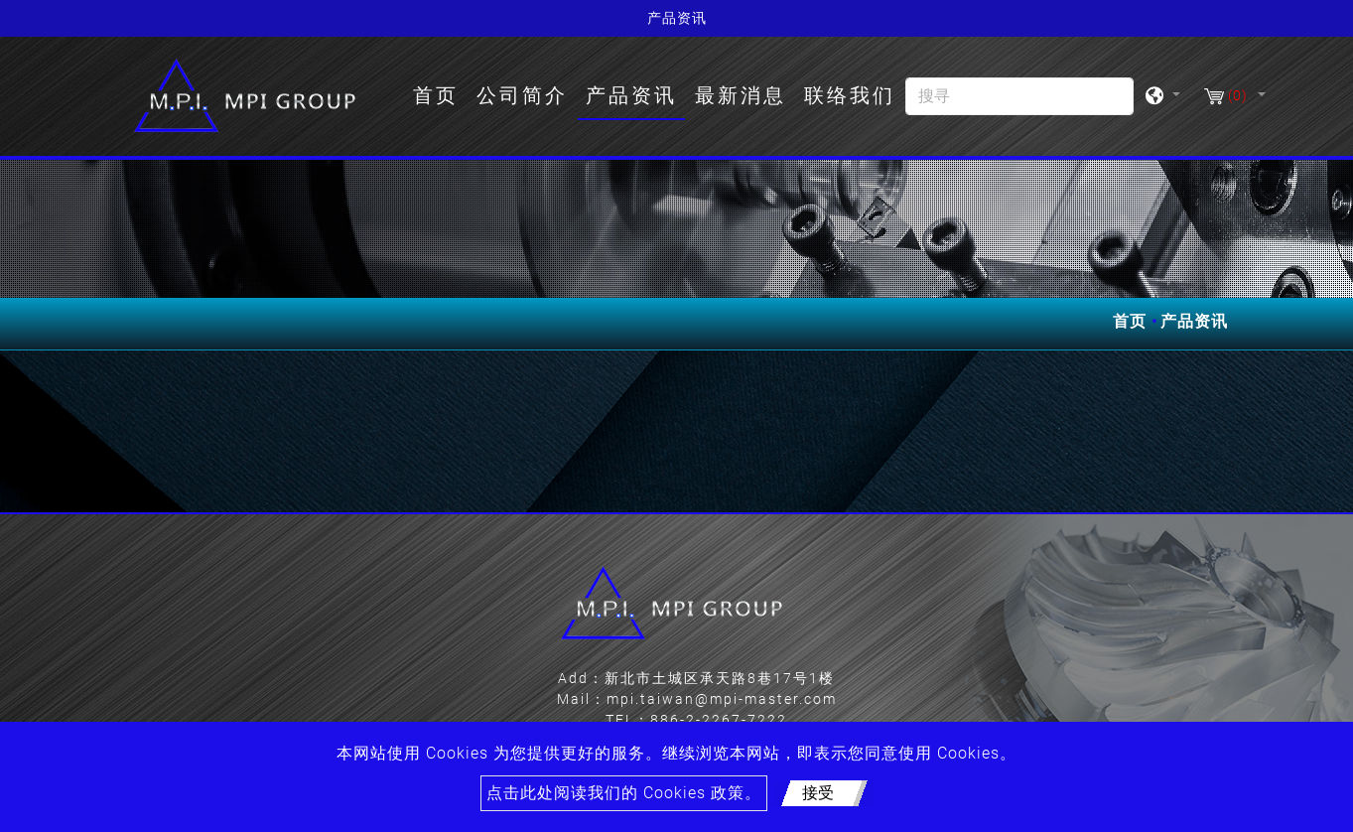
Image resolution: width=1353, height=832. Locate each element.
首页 (440, 93)
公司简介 (522, 95)
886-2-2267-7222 (718, 720)
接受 (818, 792)
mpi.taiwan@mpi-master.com (722, 699)
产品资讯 (631, 95)
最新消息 (740, 95)
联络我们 (849, 95)
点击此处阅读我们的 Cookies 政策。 (623, 792)
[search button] (1108, 103)
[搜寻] (1019, 96)
